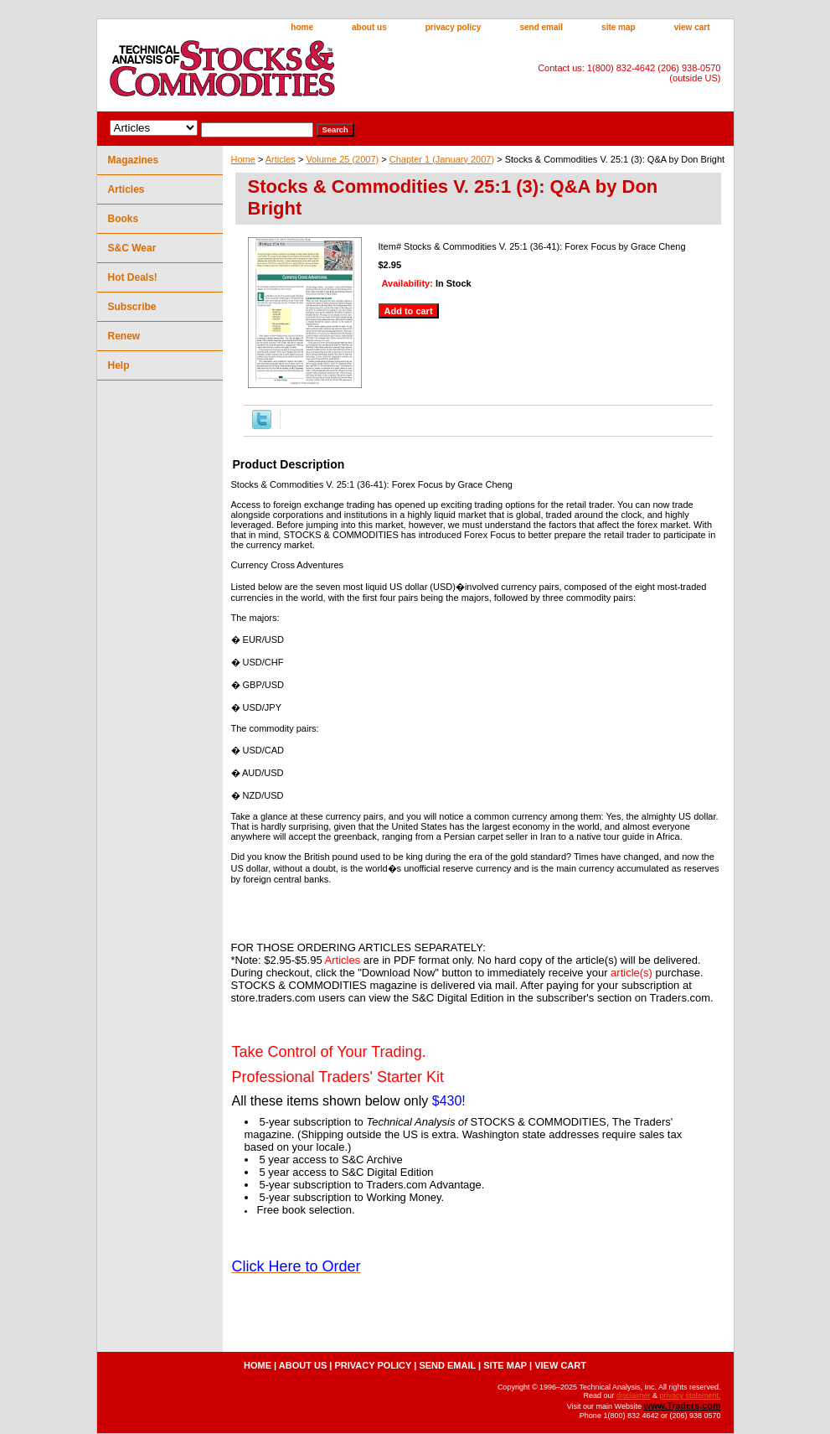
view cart (692, 27)
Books (123, 219)
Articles (280, 159)
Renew (124, 336)
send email (541, 27)
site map (618, 27)
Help (119, 365)
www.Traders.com (681, 1405)
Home (243, 159)
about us (369, 27)
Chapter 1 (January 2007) (441, 159)
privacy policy (453, 27)
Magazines (133, 160)
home (302, 27)
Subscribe (132, 307)
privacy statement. (689, 1395)
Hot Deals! (132, 277)
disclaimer (633, 1395)
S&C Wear (132, 248)
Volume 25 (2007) (342, 159)
